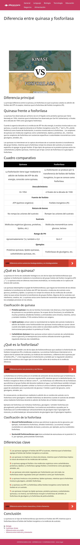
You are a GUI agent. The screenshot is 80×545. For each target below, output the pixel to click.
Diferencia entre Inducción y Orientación (19, 532)
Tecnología (58, 3)
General (27, 3)
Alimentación (40, 7)
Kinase (16, 528)
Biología (47, 3)
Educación (70, 3)
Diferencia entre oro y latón (15, 530)
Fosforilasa (9, 528)
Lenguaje (37, 3)
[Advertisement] (40, 34)
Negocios (28, 7)
